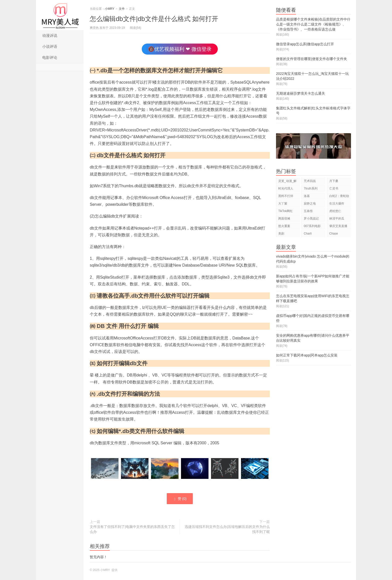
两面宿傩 (284, 218)
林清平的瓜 (336, 218)
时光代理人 (285, 188)
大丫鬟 (282, 203)
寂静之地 (310, 203)
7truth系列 (311, 188)
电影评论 (49, 57)
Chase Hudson (334, 234)
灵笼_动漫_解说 (287, 181)
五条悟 (308, 211)
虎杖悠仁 (335, 211)
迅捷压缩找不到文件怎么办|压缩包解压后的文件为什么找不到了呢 (227, 529)
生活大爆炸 (336, 203)
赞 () (179, 499)
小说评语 (49, 46)
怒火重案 (284, 226)
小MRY (60, 15)
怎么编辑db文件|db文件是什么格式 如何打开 (154, 19)
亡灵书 (333, 188)
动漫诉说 (49, 35)
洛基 (307, 196)
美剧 (281, 233)
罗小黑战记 (311, 218)
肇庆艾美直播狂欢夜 (338, 227)
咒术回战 (310, 181)
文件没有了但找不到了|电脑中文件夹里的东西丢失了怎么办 (132, 529)
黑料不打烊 (285, 196)
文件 (122, 9)
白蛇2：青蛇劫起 (339, 197)
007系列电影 (312, 226)
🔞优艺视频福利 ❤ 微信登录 (179, 49)
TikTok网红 (285, 211)
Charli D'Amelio (310, 234)
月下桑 (333, 181)
